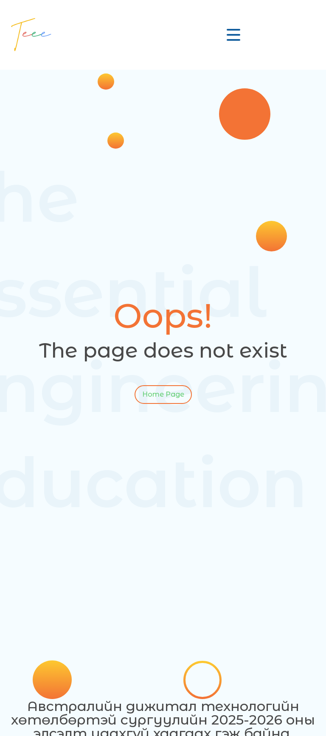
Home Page (163, 391)
